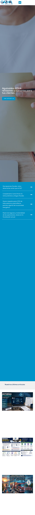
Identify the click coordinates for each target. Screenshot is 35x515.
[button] (20, 2)
